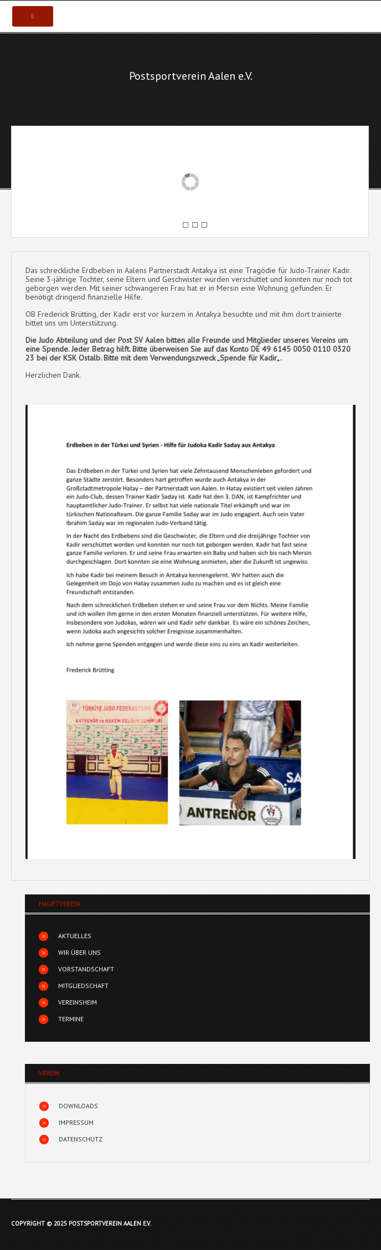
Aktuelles (74, 936)
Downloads (78, 1106)
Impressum (76, 1122)
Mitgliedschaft (83, 985)
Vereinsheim (77, 1002)
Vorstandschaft (86, 969)
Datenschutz (80, 1139)
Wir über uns (79, 952)
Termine (71, 1019)
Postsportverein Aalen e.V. (191, 75)
